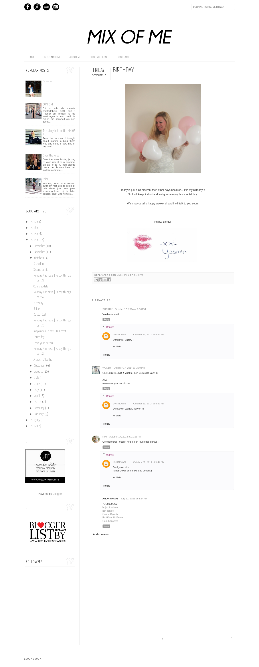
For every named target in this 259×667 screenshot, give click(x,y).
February (39, 408)
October (38, 258)
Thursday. (39, 337)
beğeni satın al (111, 507)
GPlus (37, 6)
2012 (33, 426)
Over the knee (51, 155)
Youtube (46, 6)
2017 (33, 222)
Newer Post (95, 638)
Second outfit (41, 269)
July (37, 377)
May (37, 390)
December (39, 246)
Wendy (107, 367)
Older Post (230, 638)
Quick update (41, 286)
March (38, 402)
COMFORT (48, 104)
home (32, 57)
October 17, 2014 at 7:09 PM (129, 367)
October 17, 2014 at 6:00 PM (130, 309)
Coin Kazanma (111, 521)
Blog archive (52, 57)
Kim (105, 436)
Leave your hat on (43, 343)
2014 (33, 239)
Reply (106, 319)
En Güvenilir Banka (113, 517)
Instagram (55, 6)
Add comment (101, 534)
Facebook (27, 6)
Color (45, 179)
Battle (37, 309)
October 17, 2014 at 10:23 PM (125, 436)
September (40, 365)
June (37, 384)
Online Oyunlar (111, 514)
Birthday (38, 303)
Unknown (123, 275)
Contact (124, 57)
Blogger (57, 493)
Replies (110, 327)
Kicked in (39, 263)
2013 (33, 420)
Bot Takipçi (108, 510)
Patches (47, 82)
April (37, 396)
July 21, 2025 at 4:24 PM (134, 498)
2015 (33, 234)
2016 (33, 228)
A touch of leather (43, 359)
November (39, 252)
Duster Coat (40, 314)
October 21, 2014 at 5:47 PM (148, 334)
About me (75, 57)
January (39, 414)
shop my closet (100, 57)
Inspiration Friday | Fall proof (50, 331)
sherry (108, 309)
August (38, 371)
